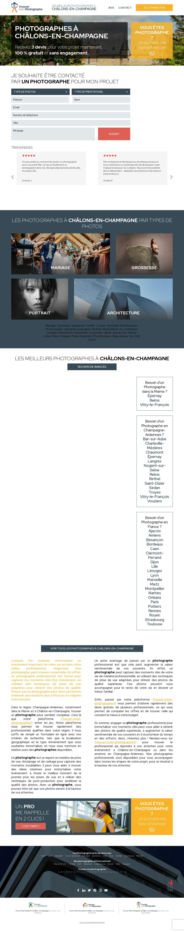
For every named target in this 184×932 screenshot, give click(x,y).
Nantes (119, 856)
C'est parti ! (31, 826)
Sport (107, 332)
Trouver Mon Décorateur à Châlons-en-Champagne (86, 911)
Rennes (139, 856)
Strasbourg (129, 856)
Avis (111, 7)
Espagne (126, 864)
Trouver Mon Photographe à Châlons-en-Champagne (140, 911)
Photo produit (54, 329)
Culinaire (51, 332)
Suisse (110, 864)
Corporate (96, 332)
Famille (90, 325)
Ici (151, 53)
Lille (105, 856)
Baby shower (120, 336)
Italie (118, 864)
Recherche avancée (92, 366)
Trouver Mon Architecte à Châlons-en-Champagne (32, 911)
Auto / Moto (51, 336)
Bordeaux (96, 856)
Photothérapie (102, 336)
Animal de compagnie (77, 329)
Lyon (50, 856)
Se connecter (154, 7)
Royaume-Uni (60, 864)
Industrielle (81, 332)
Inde (79, 864)
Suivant (114, 134)
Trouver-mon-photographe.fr (115, 742)
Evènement (66, 332)
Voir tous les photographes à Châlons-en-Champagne (92, 648)
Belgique (88, 864)
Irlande (72, 864)
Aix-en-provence (72, 856)
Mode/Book (110, 329)
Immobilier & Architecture (122, 325)
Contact (125, 7)
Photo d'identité (81, 336)
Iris (131, 336)
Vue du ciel (119, 332)
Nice (111, 856)
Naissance (78, 325)
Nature (132, 332)
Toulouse (86, 856)
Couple (100, 325)
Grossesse (64, 325)
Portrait (96, 329)
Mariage (51, 325)
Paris (43, 856)
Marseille (59, 856)
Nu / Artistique (128, 329)
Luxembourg (99, 864)
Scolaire (65, 336)
